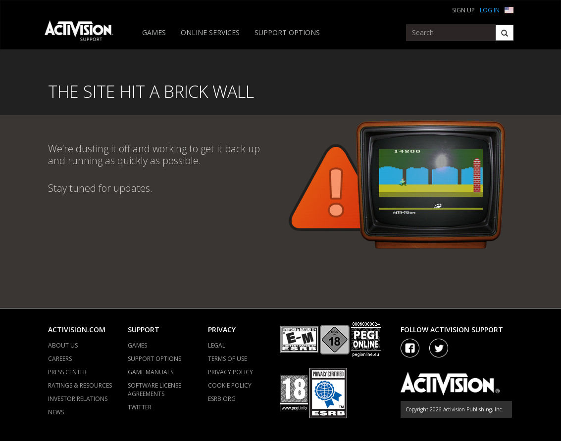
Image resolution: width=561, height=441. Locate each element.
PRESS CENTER (67, 372)
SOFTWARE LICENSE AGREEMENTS (154, 389)
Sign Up (463, 10)
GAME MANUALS (150, 372)
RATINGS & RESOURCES (80, 385)
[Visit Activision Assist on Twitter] (438, 348)
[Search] (504, 33)
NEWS (56, 412)
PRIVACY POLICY (230, 372)
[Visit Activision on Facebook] (410, 348)
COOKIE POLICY (230, 385)
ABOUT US (63, 345)
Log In (490, 10)
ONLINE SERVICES (210, 32)
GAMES (154, 32)
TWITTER (140, 407)
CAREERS (60, 358)
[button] (509, 9)
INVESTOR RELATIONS (77, 399)
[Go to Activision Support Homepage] (84, 32)
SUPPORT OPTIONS (287, 32)
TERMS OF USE (227, 358)
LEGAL (216, 345)
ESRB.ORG (222, 399)
